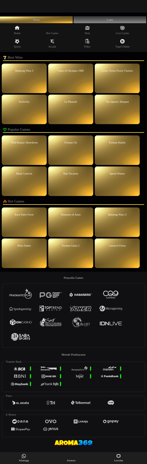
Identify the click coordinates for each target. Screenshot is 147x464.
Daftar (36, 21)
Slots (87, 32)
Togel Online (122, 45)
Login (110, 21)
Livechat (118, 458)
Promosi (71, 458)
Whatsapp (24, 458)
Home (17, 32)
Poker (87, 45)
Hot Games (52, 32)
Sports (17, 45)
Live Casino (122, 32)
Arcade (52, 45)
